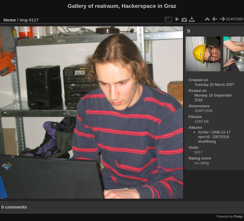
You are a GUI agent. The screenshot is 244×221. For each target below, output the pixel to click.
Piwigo (238, 216)
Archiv (203, 132)
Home (9, 19)
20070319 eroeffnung (213, 139)
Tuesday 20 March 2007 (214, 84)
